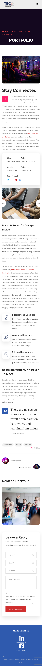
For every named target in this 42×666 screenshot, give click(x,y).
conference (8, 445)
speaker (28, 445)
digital (18, 445)
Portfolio (17, 31)
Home (5, 31)
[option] (21, 203)
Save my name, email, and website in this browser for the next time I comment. (20, 599)
